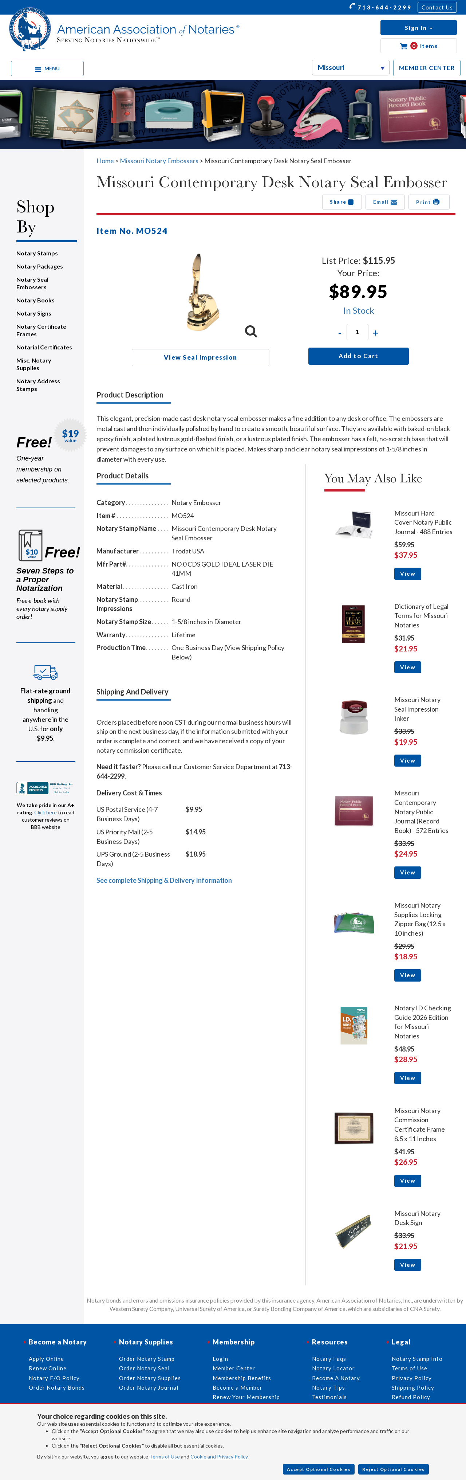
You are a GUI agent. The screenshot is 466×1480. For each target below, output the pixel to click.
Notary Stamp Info (417, 1358)
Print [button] (429, 202)
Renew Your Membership (246, 1397)
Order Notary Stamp (147, 1358)
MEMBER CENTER (427, 67)
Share (342, 202)
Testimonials (329, 1397)
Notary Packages (39, 266)
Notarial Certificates (44, 347)
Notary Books (35, 300)
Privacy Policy (412, 1378)
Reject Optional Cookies (393, 1469)
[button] (418, 27)
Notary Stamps (37, 253)
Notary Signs (33, 313)
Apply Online (46, 1358)
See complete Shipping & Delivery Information (164, 880)
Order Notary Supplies (150, 1378)
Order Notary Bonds (57, 1387)
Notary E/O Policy (54, 1378)
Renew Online (48, 1368)
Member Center (234, 1368)
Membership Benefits (242, 1378)
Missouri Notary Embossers (159, 161)
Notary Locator (333, 1368)
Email (385, 202)
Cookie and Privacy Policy (219, 1456)
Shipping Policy (413, 1387)
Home (105, 161)
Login (220, 1358)
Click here (45, 812)
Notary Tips (328, 1387)
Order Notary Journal (148, 1387)
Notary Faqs (329, 1358)
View (407, 573)
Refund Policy (411, 1397)
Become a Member (237, 1387)
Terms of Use (164, 1456)
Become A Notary (336, 1378)
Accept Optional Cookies (319, 1469)
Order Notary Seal (144, 1368)
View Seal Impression (200, 357)
